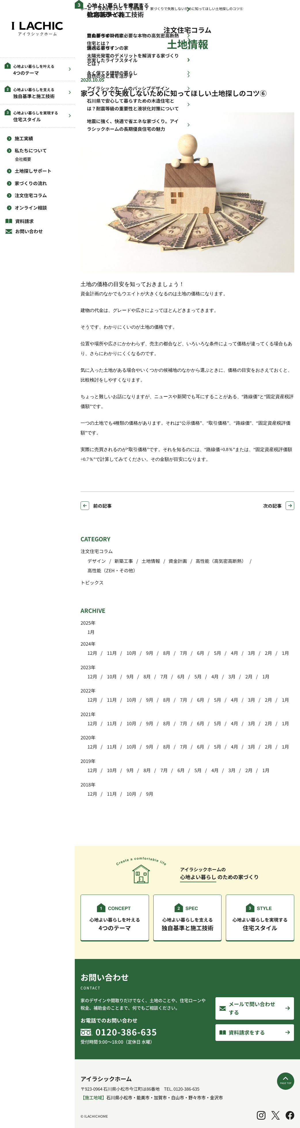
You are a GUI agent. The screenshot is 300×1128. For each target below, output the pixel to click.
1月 (91, 631)
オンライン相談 (31, 207)
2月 (268, 652)
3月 (251, 652)
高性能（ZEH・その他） (112, 570)
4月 (234, 652)
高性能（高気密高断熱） (221, 560)
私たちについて (31, 150)
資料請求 (24, 221)
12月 (92, 652)
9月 (149, 652)
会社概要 (23, 159)
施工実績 (24, 138)
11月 (111, 652)
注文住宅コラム (31, 195)
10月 (130, 652)
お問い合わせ (29, 231)
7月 (183, 652)
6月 (200, 652)
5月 (217, 652)
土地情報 (151, 560)
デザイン (96, 560)
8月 (166, 652)
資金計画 (178, 560)
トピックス (92, 582)
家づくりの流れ (31, 183)
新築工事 (123, 560)
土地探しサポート (33, 170)
